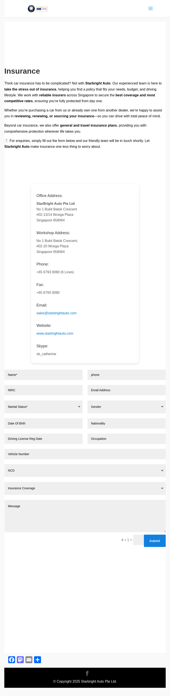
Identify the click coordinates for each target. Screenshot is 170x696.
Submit (155, 541)
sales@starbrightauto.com (56, 313)
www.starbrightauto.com (54, 333)
